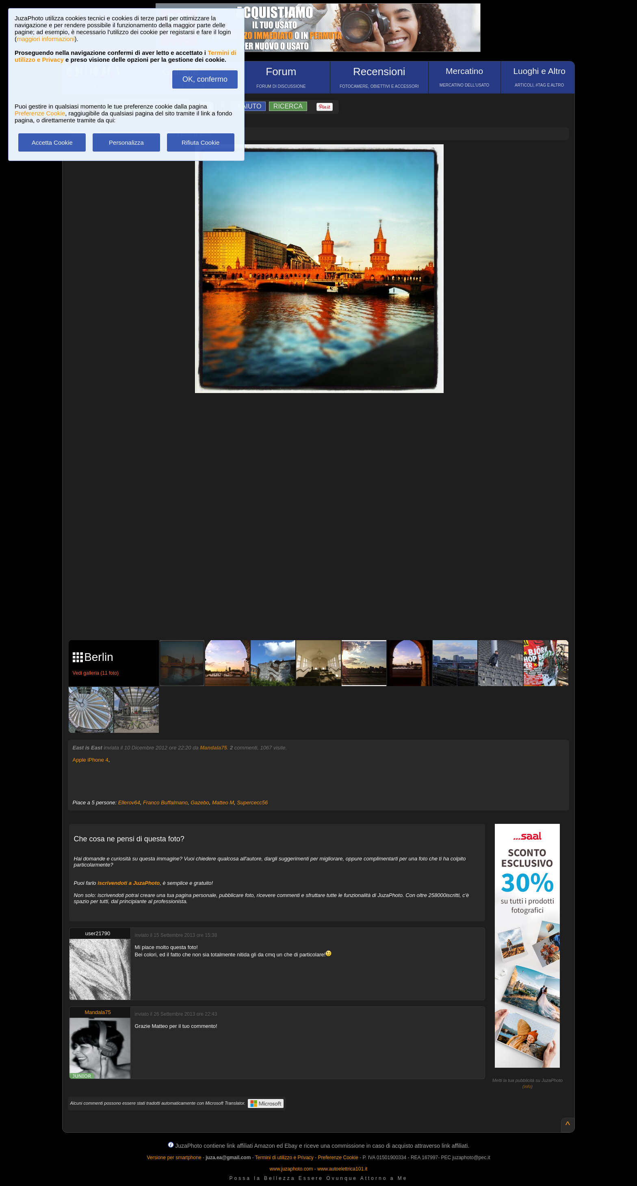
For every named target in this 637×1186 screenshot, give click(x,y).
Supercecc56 (252, 802)
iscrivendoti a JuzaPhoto (129, 883)
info (527, 1086)
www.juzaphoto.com (291, 1169)
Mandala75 (213, 748)
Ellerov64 (129, 802)
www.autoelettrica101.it (342, 1169)
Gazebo (200, 802)
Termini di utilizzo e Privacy (284, 1157)
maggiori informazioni (46, 38)
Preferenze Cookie (40, 113)
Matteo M (223, 802)
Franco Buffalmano (165, 802)
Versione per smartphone (174, 1157)
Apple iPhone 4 (90, 760)
